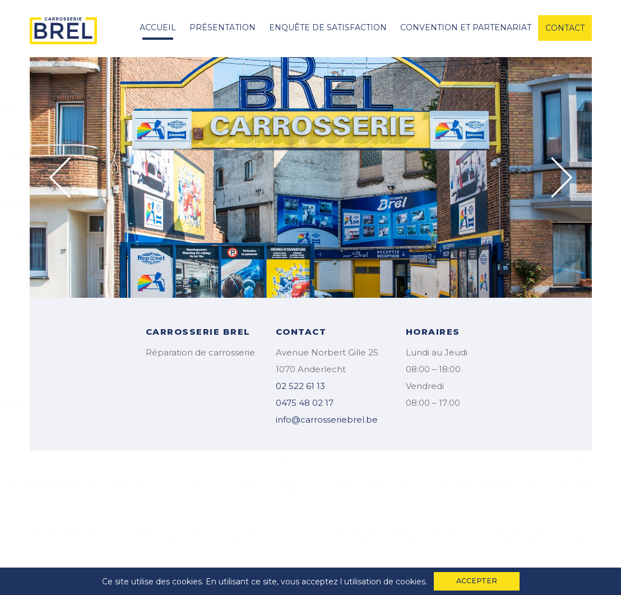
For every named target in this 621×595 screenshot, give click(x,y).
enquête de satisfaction (328, 27)
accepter (476, 581)
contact (565, 28)
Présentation (222, 27)
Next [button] (561, 177)
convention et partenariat (465, 27)
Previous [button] (60, 177)
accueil (158, 27)
